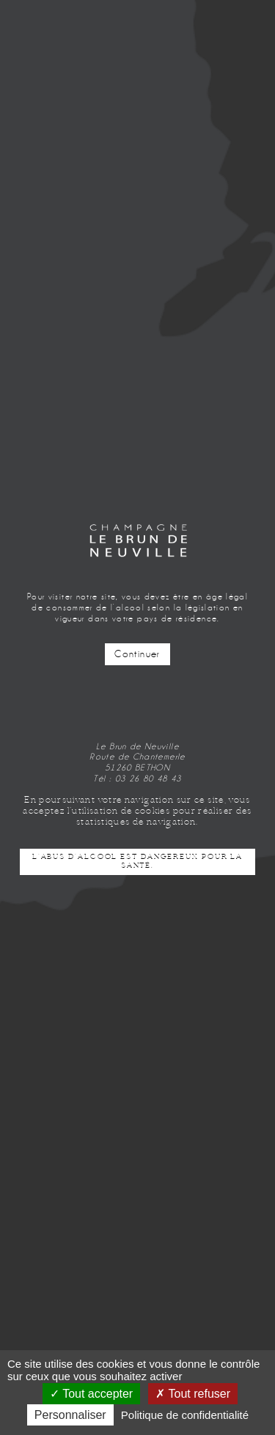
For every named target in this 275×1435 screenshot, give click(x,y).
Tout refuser (192, 1393)
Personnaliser (70, 1415)
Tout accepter (91, 1393)
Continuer (137, 654)
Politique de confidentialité (185, 1415)
